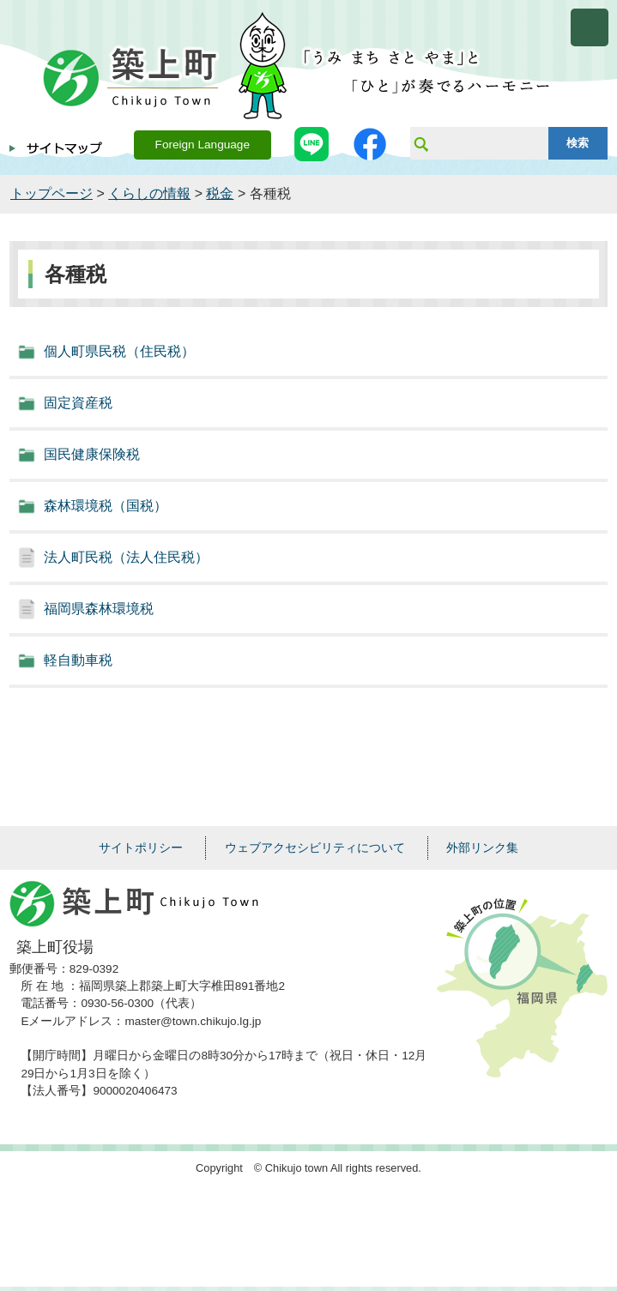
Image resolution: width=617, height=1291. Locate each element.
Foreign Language (202, 144)
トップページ (51, 193)
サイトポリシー (141, 847)
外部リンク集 (482, 847)
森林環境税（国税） (105, 505)
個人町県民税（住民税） (119, 351)
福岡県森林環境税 (99, 608)
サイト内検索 (420, 143)
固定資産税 (78, 402)
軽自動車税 (78, 660)
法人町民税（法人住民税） (126, 557)
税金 (219, 193)
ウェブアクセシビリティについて (315, 847)
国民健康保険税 (92, 454)
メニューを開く (589, 27)
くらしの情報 (149, 193)
